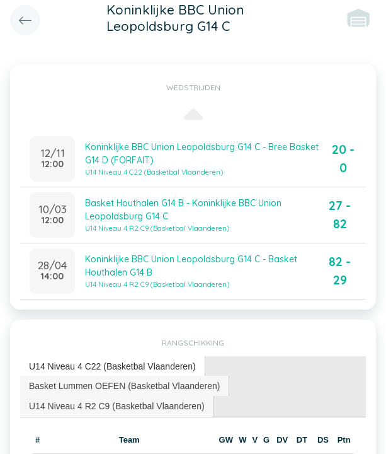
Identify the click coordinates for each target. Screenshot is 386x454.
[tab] (112, 366)
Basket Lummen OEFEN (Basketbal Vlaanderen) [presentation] (124, 386)
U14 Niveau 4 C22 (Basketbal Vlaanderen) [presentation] (112, 366)
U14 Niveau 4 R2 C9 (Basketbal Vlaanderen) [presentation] (117, 406)
